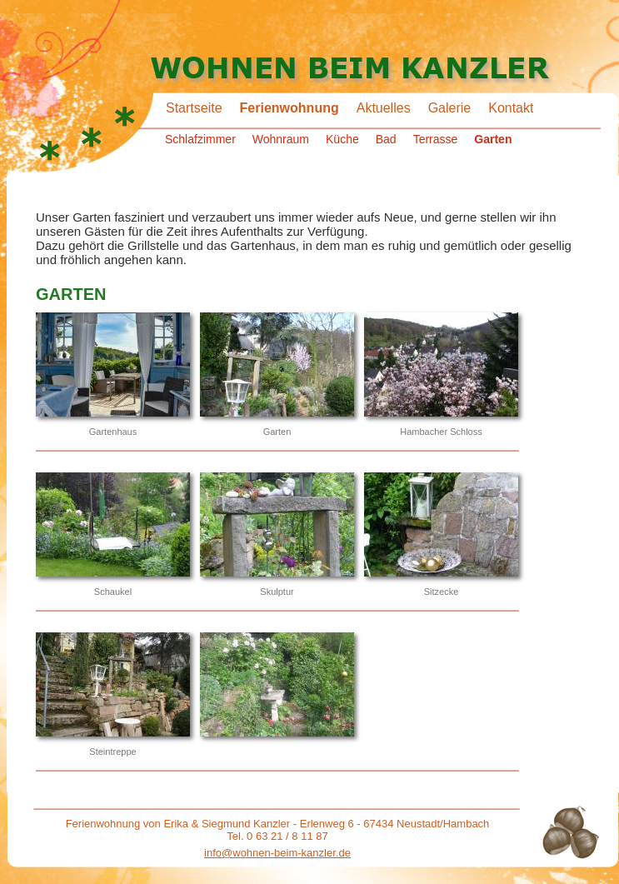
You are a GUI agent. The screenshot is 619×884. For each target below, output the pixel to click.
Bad (386, 139)
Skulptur (276, 592)
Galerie (450, 108)
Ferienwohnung (289, 108)
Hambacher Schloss (441, 432)
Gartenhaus (113, 432)
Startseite (194, 108)
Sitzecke (441, 592)
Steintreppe (112, 752)
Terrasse (435, 139)
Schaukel (113, 592)
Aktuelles (384, 108)
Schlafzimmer (200, 139)
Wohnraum (280, 139)
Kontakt (510, 108)
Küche (342, 139)
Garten (493, 139)
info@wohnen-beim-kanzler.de (277, 853)
